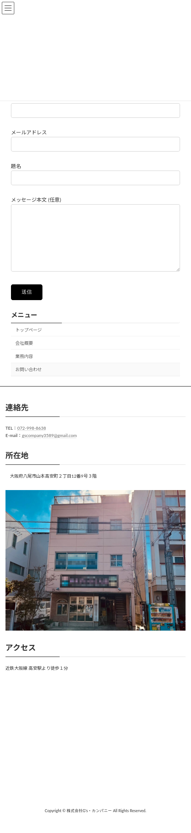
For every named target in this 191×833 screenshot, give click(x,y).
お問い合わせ (28, 380)
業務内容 (24, 367)
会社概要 (24, 354)
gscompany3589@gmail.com (49, 446)
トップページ (28, 340)
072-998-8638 (31, 439)
